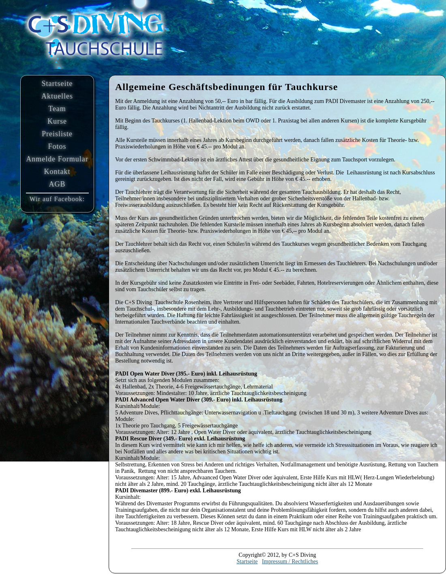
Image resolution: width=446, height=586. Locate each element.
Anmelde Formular (57, 159)
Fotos (57, 146)
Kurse (57, 121)
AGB (57, 184)
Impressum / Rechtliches (290, 561)
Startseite (57, 83)
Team (57, 109)
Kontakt (57, 171)
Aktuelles (57, 96)
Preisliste (57, 134)
